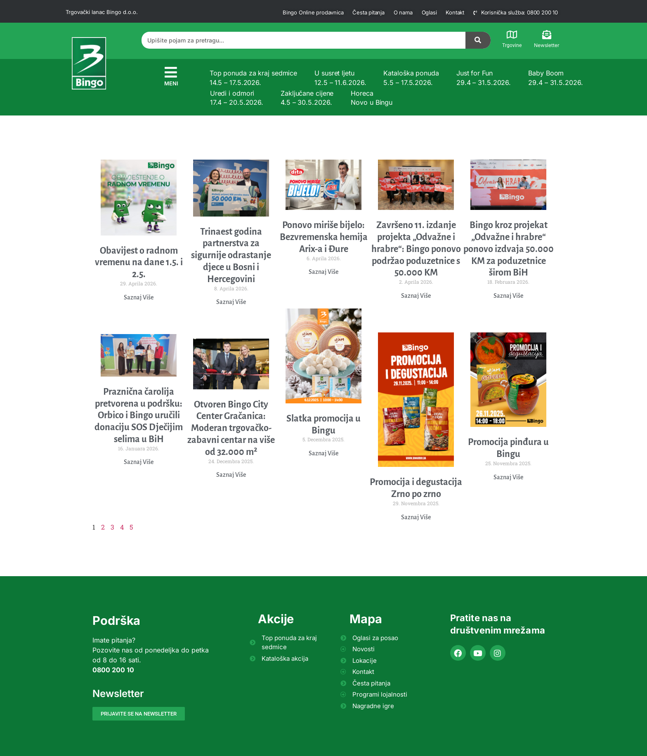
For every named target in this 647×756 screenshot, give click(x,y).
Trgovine (512, 45)
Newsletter (547, 45)
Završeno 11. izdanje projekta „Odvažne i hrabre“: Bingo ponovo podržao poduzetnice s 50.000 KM (416, 249)
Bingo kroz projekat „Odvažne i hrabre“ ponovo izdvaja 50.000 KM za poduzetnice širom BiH (508, 249)
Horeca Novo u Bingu (371, 97)
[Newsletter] (546, 34)
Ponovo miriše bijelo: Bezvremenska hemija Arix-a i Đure (324, 237)
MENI (171, 83)
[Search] (478, 40)
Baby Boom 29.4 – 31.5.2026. (555, 77)
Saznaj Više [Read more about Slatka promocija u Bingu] (323, 453)
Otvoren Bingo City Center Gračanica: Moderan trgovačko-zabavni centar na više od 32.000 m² (231, 428)
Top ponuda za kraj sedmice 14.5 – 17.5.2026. (253, 77)
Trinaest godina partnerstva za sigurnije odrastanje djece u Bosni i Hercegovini (231, 255)
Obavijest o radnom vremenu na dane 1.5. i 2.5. (139, 263)
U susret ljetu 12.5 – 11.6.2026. (340, 77)
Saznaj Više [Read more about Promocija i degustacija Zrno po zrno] (416, 517)
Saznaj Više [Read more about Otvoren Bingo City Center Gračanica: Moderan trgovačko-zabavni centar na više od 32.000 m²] (231, 474)
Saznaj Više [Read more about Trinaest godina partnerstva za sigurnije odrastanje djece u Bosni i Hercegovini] (231, 302)
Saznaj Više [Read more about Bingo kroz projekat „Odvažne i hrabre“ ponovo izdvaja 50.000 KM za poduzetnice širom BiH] (508, 295)
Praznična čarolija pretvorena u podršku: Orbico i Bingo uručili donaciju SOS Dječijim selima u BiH (138, 415)
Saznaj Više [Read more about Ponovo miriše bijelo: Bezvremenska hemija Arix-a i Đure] (323, 271)
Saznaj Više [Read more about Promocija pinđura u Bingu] (508, 477)
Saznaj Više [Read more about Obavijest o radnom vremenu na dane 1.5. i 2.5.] (138, 297)
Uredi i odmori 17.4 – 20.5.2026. (236, 97)
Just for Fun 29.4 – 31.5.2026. (483, 77)
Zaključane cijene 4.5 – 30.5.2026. (307, 97)
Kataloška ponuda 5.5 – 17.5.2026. (411, 77)
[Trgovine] (512, 34)
